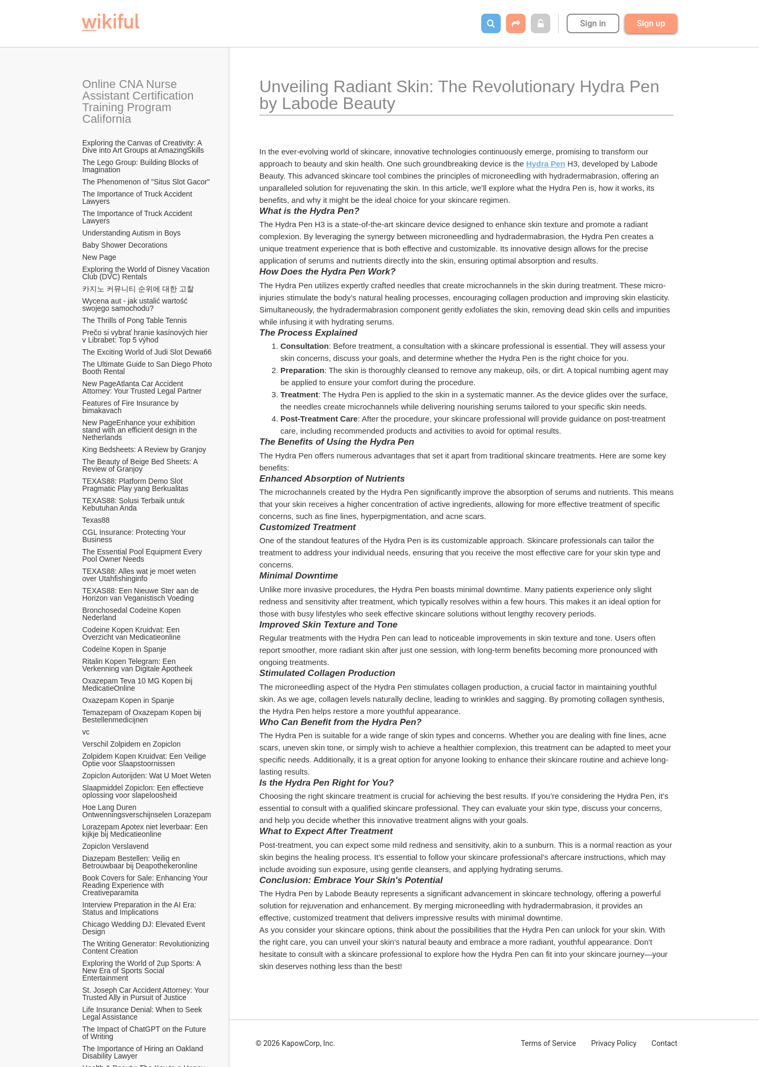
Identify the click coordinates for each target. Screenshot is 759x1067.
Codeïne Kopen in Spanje (124, 649)
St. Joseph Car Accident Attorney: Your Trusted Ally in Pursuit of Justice (146, 994)
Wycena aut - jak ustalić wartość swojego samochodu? (136, 304)
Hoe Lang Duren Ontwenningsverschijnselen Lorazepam (146, 811)
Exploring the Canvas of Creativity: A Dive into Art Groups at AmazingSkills (143, 146)
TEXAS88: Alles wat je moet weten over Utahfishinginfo (140, 575)
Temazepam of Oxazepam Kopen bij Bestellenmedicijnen (142, 716)
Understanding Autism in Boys (131, 233)
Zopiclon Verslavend (115, 846)
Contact (664, 1043)
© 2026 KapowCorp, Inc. (295, 1043)
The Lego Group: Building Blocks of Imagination (141, 166)
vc (86, 732)
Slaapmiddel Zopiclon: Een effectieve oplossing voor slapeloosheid (144, 791)
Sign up (651, 23)
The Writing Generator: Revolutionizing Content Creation (146, 947)
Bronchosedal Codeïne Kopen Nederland (132, 614)
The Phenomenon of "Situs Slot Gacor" (146, 182)
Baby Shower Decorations (125, 245)
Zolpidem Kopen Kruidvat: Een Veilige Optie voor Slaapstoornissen (145, 760)
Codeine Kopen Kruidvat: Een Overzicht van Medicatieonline (131, 633)
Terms (548, 1043)
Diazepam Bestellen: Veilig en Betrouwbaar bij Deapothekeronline (140, 862)
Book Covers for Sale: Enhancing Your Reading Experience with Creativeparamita (146, 885)
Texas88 (96, 520)
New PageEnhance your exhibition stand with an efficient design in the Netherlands (140, 430)
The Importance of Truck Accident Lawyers (138, 197)
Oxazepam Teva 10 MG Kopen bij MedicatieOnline (138, 684)
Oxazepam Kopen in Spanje (128, 700)
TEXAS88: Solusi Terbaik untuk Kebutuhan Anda (134, 504)
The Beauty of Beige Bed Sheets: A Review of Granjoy (141, 465)
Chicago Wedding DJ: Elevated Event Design (144, 928)
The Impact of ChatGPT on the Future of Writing (145, 1033)
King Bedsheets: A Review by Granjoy (144, 449)
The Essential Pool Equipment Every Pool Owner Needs (143, 555)
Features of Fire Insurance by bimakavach (131, 407)
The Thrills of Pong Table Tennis (134, 320)
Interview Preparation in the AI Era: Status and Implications (140, 908)
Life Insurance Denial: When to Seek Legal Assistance (143, 1013)
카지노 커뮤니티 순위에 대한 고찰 (138, 289)
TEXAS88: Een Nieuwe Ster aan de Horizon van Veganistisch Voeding (141, 594)
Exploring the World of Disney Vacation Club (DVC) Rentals (146, 273)
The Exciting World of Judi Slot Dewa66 (147, 352)
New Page (99, 257)
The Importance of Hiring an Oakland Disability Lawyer (143, 1052)
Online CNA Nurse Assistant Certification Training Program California (139, 101)
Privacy (613, 1043)
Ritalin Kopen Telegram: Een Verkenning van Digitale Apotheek (137, 665)
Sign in (593, 23)
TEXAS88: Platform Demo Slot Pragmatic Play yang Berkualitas (135, 485)
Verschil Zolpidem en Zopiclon (131, 744)
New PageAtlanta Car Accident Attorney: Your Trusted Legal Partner (141, 387)
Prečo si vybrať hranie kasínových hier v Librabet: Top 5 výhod (146, 336)
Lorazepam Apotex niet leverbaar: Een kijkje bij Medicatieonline (146, 830)
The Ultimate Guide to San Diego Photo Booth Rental (147, 368)
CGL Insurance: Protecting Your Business (135, 536)
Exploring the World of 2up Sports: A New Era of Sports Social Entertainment (142, 970)
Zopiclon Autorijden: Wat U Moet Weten (146, 775)
